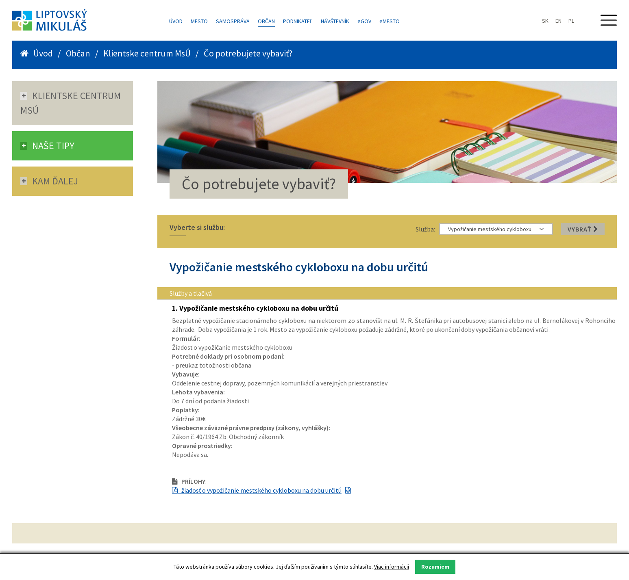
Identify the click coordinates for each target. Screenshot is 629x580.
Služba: (425, 229)
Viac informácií (391, 566)
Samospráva (233, 21)
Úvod (176, 21)
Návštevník (335, 21)
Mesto (199, 21)
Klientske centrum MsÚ (147, 53)
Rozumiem (435, 566)
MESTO (389, 21)
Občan (266, 21)
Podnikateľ (298, 21)
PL (571, 21)
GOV (364, 21)
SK (545, 21)
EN (558, 21)
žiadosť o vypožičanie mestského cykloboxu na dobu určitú (257, 490)
